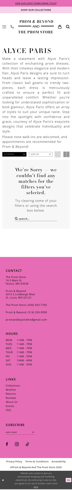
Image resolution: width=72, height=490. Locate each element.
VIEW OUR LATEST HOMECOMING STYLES (36, 3)
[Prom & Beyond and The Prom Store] (36, 26)
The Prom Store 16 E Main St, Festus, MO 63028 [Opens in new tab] (17, 281)
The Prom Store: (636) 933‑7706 (26, 305)
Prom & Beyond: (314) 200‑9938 (26, 312)
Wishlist (11, 390)
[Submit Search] (17, 218)
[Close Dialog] (3, 481)
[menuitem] (4, 27)
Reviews (11, 398)
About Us (12, 402)
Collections (13, 386)
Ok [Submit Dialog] (68, 480)
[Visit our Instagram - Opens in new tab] (17, 445)
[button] (4, 27)
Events (10, 406)
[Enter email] (21, 432)
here (36, 487)
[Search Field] (36, 218)
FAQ (8, 410)
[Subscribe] (34, 432)
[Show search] (68, 27)
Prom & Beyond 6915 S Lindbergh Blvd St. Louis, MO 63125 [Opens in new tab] (20, 295)
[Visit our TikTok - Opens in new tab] (27, 445)
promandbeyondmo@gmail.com (26, 320)
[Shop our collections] (36, 10)
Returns (11, 394)
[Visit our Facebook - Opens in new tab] (7, 445)
